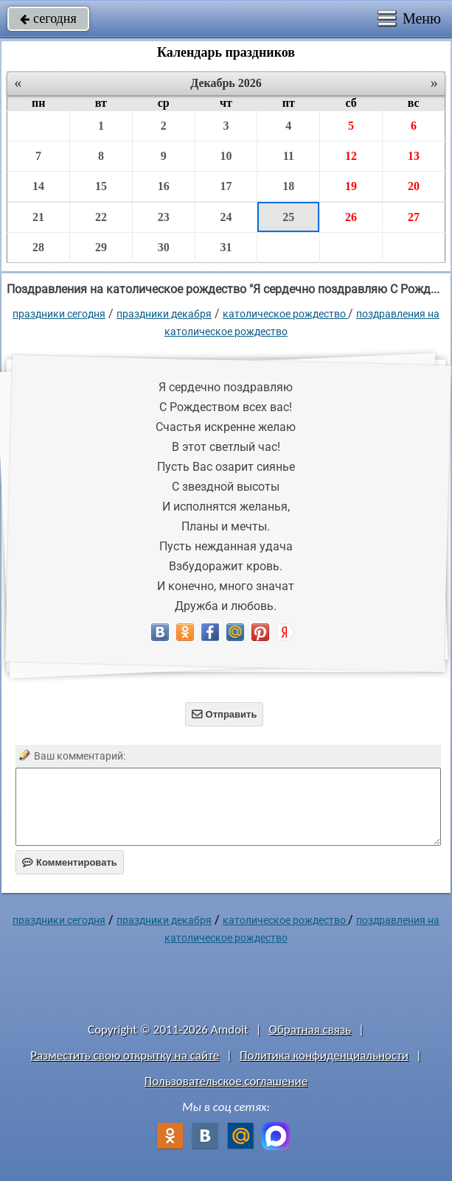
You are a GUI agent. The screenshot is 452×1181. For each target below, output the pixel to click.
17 (226, 186)
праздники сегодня (59, 314)
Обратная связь (310, 1029)
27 (414, 217)
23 (164, 217)
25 (288, 217)
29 (101, 247)
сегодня (48, 18)
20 (414, 186)
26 (351, 217)
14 (38, 186)
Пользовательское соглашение (226, 1081)
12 (351, 156)
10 (226, 156)
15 (101, 186)
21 (38, 217)
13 (414, 156)
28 (38, 247)
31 (226, 247)
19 (351, 186)
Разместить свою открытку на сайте (124, 1055)
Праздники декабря (164, 314)
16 (164, 186)
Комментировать (69, 862)
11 (288, 156)
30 (164, 247)
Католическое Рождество (285, 314)
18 (288, 186)
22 (101, 217)
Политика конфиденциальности (324, 1055)
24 (226, 217)
